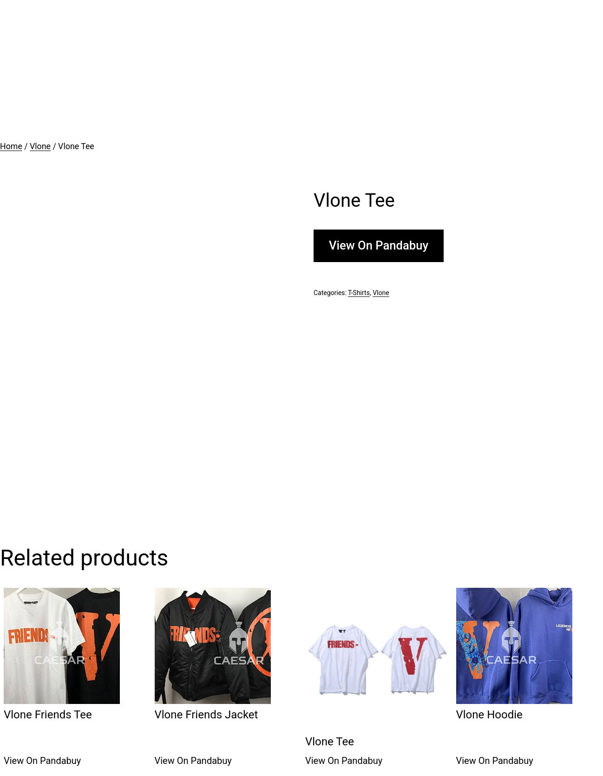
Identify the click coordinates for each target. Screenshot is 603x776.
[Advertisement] (301, 70)
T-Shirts (359, 292)
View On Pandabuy (378, 245)
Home (11, 146)
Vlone (40, 146)
